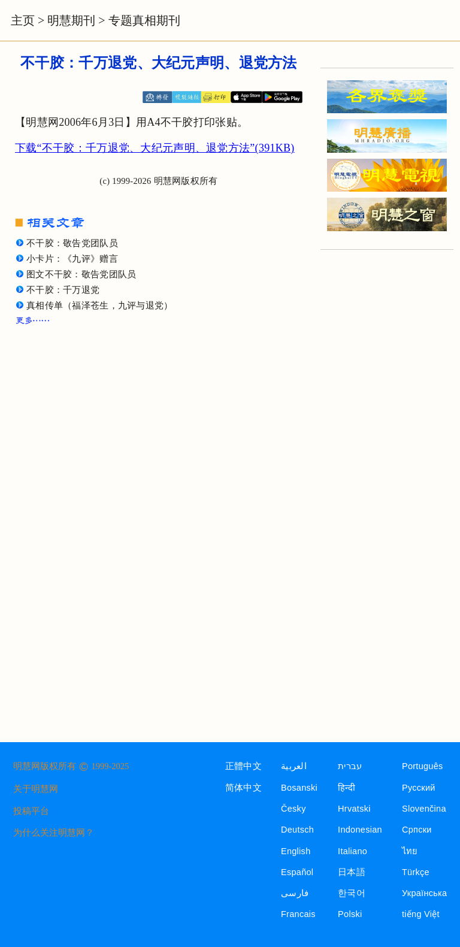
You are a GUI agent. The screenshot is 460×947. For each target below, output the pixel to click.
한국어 (351, 893)
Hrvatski (354, 808)
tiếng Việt (421, 914)
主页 (23, 20)
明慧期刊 (71, 20)
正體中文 (243, 766)
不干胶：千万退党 (62, 290)
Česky (293, 808)
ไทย (410, 851)
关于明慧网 (35, 789)
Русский (418, 787)
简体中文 (243, 787)
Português (422, 766)
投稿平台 (31, 811)
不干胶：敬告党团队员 (72, 243)
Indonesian (360, 829)
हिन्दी (346, 787)
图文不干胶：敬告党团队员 (81, 274)
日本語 (351, 872)
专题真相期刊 (144, 20)
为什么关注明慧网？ (53, 832)
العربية (294, 766)
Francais (298, 914)
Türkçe (415, 872)
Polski (350, 914)
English (296, 851)
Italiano (352, 851)
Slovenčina (424, 808)
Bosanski (299, 787)
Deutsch (297, 829)
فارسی (294, 893)
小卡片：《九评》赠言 (72, 259)
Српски (417, 829)
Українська (424, 893)
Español (297, 872)
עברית (350, 766)
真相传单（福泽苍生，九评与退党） (99, 305)
